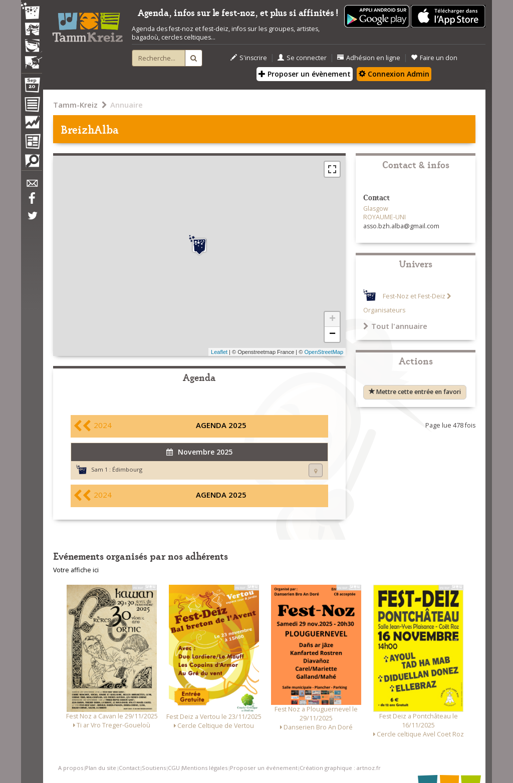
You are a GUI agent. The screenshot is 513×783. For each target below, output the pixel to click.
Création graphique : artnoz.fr (340, 767)
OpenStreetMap (323, 352)
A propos (70, 767)
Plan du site (100, 767)
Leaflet (219, 352)
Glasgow (375, 208)
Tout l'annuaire (395, 326)
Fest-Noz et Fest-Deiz (414, 296)
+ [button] (332, 319)
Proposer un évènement (305, 74)
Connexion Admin (394, 74)
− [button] (332, 334)
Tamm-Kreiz (75, 105)
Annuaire (126, 105)
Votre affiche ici (76, 570)
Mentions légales (204, 767)
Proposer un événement (264, 767)
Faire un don (434, 58)
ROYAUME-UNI (384, 217)
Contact (129, 767)
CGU (174, 767)
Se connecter (302, 58)
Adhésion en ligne (368, 58)
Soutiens (154, 767)
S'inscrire (248, 58)
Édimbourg (127, 469)
